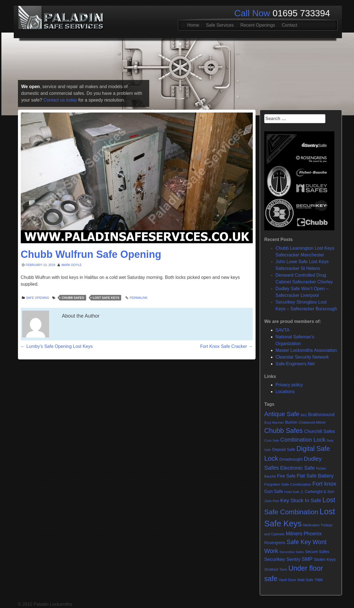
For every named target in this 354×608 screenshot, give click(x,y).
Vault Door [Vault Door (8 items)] (287, 580)
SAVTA (282, 330)
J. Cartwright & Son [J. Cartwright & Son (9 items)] (317, 491)
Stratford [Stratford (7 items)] (271, 569)
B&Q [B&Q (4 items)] (303, 415)
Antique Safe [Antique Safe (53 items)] (281, 413)
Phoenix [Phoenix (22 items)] (312, 533)
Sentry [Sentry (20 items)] (293, 559)
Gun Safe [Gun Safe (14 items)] (273, 491)
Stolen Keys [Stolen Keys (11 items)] (325, 559)
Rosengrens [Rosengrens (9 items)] (274, 542)
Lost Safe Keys (106, 297)
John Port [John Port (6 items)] (271, 501)
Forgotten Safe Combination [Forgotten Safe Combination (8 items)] (287, 484)
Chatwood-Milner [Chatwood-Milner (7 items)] (312, 422)
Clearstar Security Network (302, 357)
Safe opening (37, 297)
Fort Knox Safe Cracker (226, 346)
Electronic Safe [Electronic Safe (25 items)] (297, 468)
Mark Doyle (71, 265)
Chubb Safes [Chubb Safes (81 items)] (283, 430)
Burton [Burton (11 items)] (291, 422)
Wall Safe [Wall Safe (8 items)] (305, 580)
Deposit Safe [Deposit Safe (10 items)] (283, 449)
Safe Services (220, 25)
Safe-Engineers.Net (295, 363)
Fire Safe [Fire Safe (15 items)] (286, 475)
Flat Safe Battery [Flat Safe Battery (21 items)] (315, 476)
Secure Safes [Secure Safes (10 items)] (317, 551)
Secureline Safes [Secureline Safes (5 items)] (291, 552)
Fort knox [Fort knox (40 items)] (324, 483)
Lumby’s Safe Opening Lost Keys (57, 346)
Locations (285, 391)
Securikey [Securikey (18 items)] (274, 559)
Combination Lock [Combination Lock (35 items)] (303, 440)
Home (193, 25)
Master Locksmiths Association (306, 350)
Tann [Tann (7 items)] (283, 569)
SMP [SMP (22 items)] (307, 559)
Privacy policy (289, 384)
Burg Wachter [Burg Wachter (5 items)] (274, 422)
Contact (289, 25)
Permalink (139, 297)
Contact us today (60, 100)
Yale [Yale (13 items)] (318, 579)
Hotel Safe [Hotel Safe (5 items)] (291, 492)
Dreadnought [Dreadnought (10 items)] (291, 459)
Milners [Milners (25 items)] (294, 533)
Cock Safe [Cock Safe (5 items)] (271, 440)
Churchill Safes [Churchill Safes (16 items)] (319, 431)
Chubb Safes (73, 297)
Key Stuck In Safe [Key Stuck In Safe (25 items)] (300, 500)
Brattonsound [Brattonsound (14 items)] (321, 414)
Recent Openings (257, 25)
